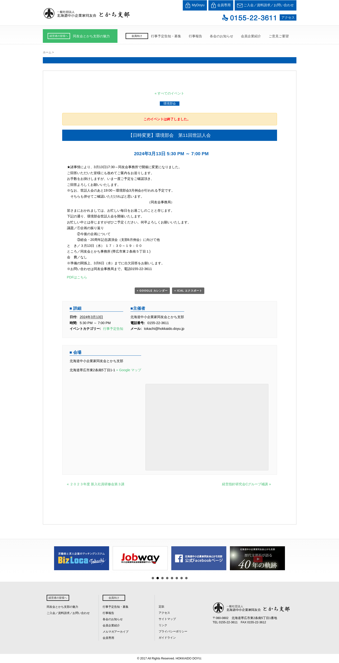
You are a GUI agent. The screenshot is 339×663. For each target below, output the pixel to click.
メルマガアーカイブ (115, 631)
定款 (161, 606)
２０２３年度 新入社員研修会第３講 (95, 484)
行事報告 (195, 36)
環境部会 (169, 103)
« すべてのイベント (169, 93)
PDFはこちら (77, 277)
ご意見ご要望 (279, 36)
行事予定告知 (113, 329)
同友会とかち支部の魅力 (91, 36)
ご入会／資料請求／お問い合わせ (265, 5)
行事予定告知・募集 (166, 36)
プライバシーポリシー (173, 631)
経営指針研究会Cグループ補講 (246, 484)
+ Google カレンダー (152, 290)
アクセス (288, 17)
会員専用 (221, 5)
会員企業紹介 (251, 36)
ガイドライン (167, 637)
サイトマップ (167, 619)
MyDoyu (195, 5)
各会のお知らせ (221, 36)
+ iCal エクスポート (188, 290)
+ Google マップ (128, 370)
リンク (163, 625)
